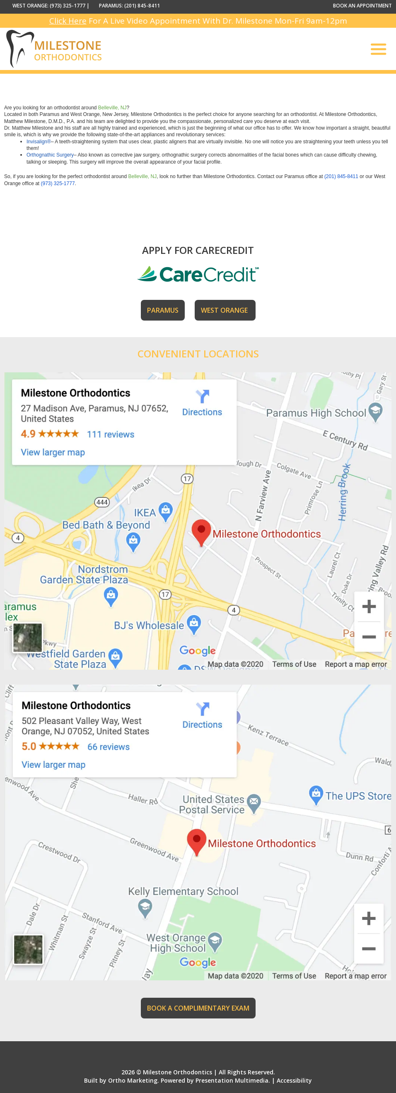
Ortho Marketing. (133, 1080)
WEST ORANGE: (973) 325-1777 (48, 5)
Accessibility (294, 1080)
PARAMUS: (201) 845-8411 (129, 5)
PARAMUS (163, 310)
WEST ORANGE (225, 310)
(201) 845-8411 (341, 176)
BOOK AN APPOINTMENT (362, 5)
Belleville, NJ (112, 108)
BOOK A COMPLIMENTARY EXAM (198, 1008)
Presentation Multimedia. (233, 1080)
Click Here (68, 20)
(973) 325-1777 (58, 183)
